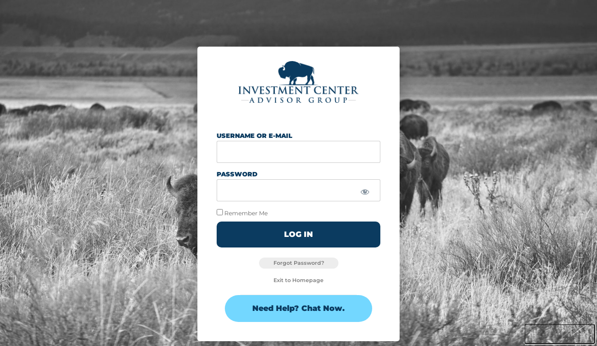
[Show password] (364, 192)
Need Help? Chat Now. (298, 308)
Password (237, 174)
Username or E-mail (254, 135)
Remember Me (242, 212)
